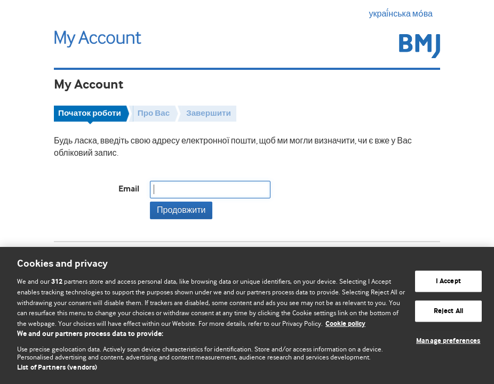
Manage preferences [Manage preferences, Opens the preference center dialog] (448, 341)
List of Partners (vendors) (57, 368)
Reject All (448, 311)
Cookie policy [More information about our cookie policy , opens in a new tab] (345, 324)
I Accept (448, 281)
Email (128, 189)
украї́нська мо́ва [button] (404, 14)
